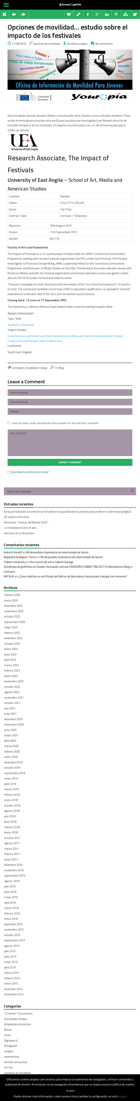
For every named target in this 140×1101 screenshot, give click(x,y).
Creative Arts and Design (23, 341)
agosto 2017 (11, 843)
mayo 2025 (11, 627)
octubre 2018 (12, 805)
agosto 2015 (11, 946)
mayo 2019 (11, 778)
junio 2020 (10, 730)
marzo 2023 (11, 665)
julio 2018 (10, 816)
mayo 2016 (11, 897)
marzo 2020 (11, 746)
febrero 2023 (12, 670)
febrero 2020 (12, 751)
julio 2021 (10, 708)
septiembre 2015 (14, 940)
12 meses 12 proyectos (18, 1013)
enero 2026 (11, 600)
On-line (8, 1067)
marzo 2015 (11, 973)
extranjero (18, 368)
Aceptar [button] (70, 1090)
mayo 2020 (11, 735)
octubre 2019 (12, 767)
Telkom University (15, 562)
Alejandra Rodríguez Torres (20, 557)
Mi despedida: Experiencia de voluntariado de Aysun (57, 552)
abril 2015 (10, 967)
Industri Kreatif (13, 552)
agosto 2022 (11, 692)
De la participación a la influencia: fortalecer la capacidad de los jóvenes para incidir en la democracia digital (67, 511)
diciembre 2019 (13, 762)
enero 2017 (11, 859)
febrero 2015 (12, 978)
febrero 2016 (12, 913)
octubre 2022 (12, 687)
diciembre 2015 (13, 924)
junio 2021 (10, 713)
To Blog (59, 368)
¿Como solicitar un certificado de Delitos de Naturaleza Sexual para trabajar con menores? (72, 576)
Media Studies (114, 336)
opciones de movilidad (46, 43)
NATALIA (9, 576)
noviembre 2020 (14, 724)
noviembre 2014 (14, 994)
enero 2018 (11, 832)
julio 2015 (10, 951)
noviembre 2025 (14, 611)
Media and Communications (88, 336)
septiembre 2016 (14, 875)
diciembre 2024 (13, 638)
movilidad (31, 368)
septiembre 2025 (14, 622)
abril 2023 (10, 659)
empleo (8, 1051)
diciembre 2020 (13, 719)
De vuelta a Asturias (16, 517)
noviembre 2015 (14, 929)
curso (7, 1035)
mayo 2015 (11, 962)
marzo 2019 (11, 789)
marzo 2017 (11, 848)
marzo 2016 (11, 908)
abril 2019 (10, 784)
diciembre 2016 (13, 865)
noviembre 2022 (14, 681)
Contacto (9, 571)
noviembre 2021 (14, 697)
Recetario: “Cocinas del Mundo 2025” (26, 522)
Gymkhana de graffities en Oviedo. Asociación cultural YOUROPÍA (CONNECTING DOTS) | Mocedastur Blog (66, 567)
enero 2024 (11, 649)
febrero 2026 (12, 595)
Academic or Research (21, 325)
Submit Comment (70, 462)
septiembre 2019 (14, 773)
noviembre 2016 (14, 870)
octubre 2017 (12, 838)
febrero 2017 (12, 854)
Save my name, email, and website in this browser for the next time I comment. (55, 423)
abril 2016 (10, 902)
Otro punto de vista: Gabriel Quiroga (51, 562)
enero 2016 (11, 919)
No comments (104, 43)
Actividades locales (15, 1019)
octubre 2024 (12, 643)
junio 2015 (10, 956)
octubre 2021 (12, 703)
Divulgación (10, 1046)
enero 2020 (11, 757)
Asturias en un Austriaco (19, 533)
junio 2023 (10, 654)
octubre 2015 (12, 935)
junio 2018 (10, 821)
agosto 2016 (11, 881)
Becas (8, 1030)
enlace (122, 1096)
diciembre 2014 (13, 989)
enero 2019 (11, 800)
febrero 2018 (12, 827)
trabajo (42, 368)
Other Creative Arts (50, 341)
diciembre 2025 (13, 606)
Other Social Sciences (58, 336)
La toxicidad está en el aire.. (20, 528)
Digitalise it (11, 1040)
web (93, 125)
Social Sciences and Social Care (26, 336)
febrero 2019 (12, 795)
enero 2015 (11, 983)
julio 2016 (10, 886)
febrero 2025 (12, 633)
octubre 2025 (12, 616)
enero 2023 (11, 676)
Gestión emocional (15, 1062)
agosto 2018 (11, 811)
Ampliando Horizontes (17, 1024)
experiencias (11, 1056)
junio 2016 (10, 892)
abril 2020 (10, 741)
